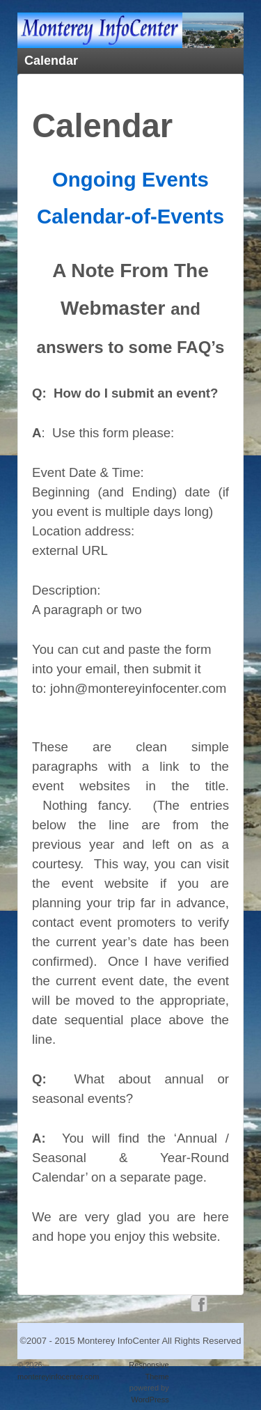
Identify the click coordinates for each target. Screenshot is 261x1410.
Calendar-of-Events (130, 216)
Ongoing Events (130, 179)
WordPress (150, 1399)
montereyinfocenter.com (58, 1376)
